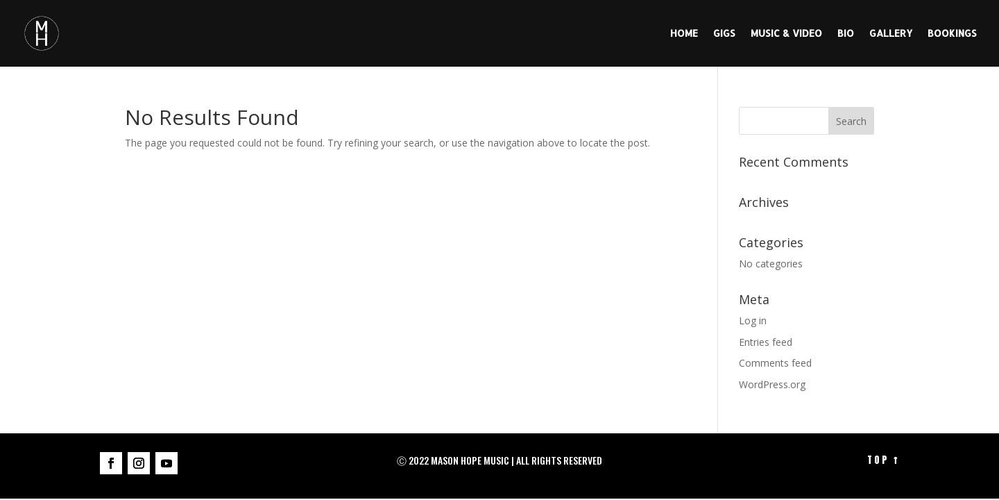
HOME (684, 33)
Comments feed (775, 362)
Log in (753, 320)
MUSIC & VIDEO (786, 33)
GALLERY (890, 33)
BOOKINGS (952, 33)
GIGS (724, 33)
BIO (845, 33)
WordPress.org (772, 384)
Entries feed (765, 342)
